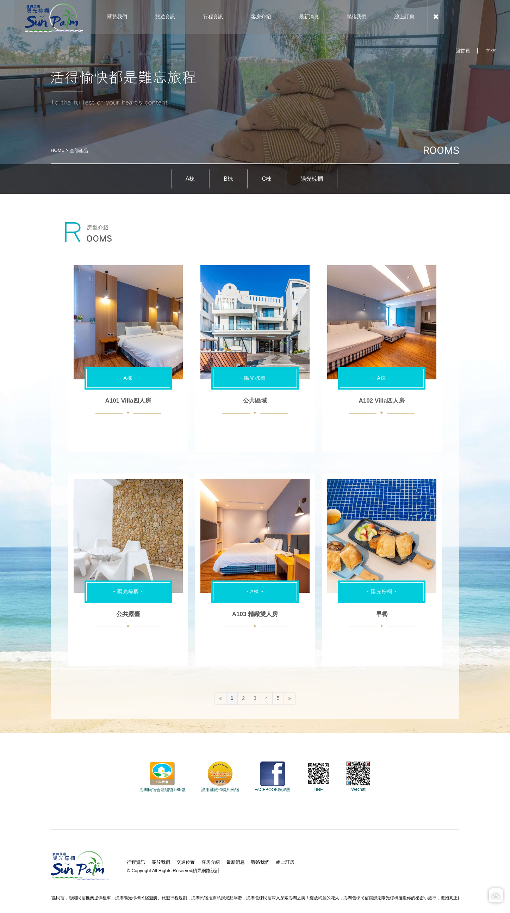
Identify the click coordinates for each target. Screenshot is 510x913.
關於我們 (161, 862)
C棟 (267, 179)
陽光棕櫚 (311, 179)
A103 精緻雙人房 (255, 614)
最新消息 (235, 862)
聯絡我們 (260, 862)
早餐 (382, 614)
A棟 (190, 179)
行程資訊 (136, 862)
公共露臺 (128, 614)
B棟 (228, 179)
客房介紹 (210, 862)
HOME (57, 150)
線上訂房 (285, 862)
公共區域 (255, 400)
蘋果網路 (201, 870)
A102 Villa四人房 (382, 400)
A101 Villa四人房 (128, 400)
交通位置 (185, 862)
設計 (215, 870)
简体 (491, 51)
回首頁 (462, 51)
